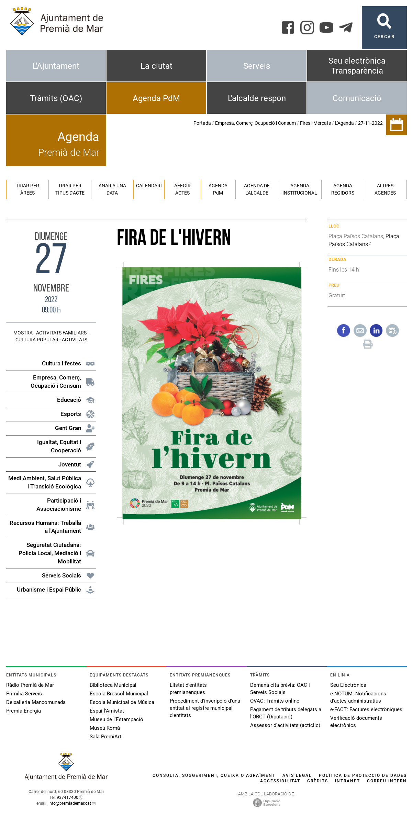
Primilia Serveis (24, 694)
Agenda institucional (299, 189)
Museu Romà (105, 728)
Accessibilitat (280, 781)
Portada (202, 123)
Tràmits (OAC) (56, 98)
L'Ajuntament (56, 66)
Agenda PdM (156, 98)
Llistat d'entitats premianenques (188, 688)
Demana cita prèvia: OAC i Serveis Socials (280, 688)
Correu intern (387, 781)
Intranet (347, 781)
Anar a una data (112, 189)
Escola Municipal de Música (122, 702)
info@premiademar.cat (69, 803)
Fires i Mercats (315, 123)
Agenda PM (218, 189)
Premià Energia (23, 711)
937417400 (67, 797)
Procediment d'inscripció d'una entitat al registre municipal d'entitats (205, 708)
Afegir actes (182, 189)
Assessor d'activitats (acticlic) (285, 725)
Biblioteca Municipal (113, 685)
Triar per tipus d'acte (70, 189)
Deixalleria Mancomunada (36, 702)
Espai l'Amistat (107, 711)
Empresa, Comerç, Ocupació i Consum (255, 123)
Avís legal (297, 775)
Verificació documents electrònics (356, 721)
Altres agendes (385, 189)
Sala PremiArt (105, 737)
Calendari (149, 185)
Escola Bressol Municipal (119, 694)
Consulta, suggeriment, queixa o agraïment (214, 775)
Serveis (256, 66)
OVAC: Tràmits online (274, 701)
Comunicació (357, 98)
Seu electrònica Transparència (357, 66)
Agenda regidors (342, 189)
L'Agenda (344, 123)
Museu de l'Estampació (116, 719)
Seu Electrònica (348, 685)
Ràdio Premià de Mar (30, 685)
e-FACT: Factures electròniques (366, 709)
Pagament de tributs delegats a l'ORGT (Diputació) (285, 713)
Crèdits (317, 781)
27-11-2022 (370, 123)
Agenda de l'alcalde (257, 189)
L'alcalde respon (257, 98)
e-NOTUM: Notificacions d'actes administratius (358, 697)
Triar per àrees (27, 189)
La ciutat (156, 66)
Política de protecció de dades (363, 775)
